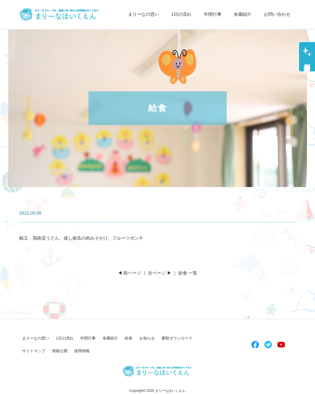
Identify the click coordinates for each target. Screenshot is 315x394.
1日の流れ (181, 14)
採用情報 (307, 60)
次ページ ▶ (159, 273)
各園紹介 (242, 14)
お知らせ (147, 338)
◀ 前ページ (129, 273)
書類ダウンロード (177, 338)
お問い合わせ (277, 14)
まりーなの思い (143, 14)
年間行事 (213, 14)
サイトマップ (33, 351)
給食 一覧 (187, 273)
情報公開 (59, 351)
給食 (128, 338)
